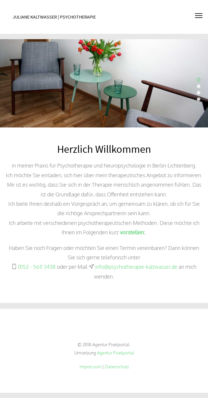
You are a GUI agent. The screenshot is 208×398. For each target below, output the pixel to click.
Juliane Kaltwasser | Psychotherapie (54, 17)
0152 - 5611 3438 (37, 266)
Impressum (90, 366)
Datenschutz (117, 366)
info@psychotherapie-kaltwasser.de (136, 266)
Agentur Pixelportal (115, 353)
